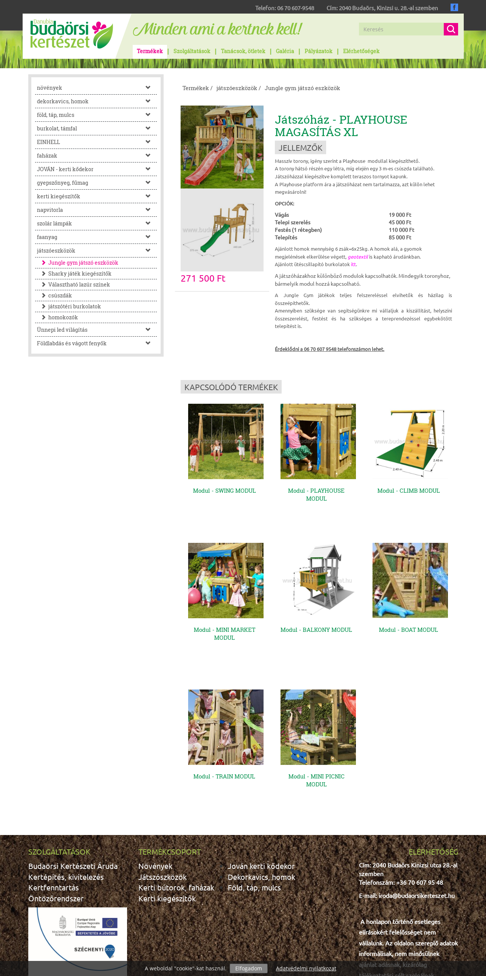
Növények (155, 801)
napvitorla (97, 209)
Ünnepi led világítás (97, 329)
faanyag (97, 237)
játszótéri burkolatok (69, 306)
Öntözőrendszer (56, 833)
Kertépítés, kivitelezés (66, 812)
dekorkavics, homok (97, 101)
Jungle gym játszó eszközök (77, 262)
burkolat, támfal (97, 128)
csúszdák (54, 295)
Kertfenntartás (53, 822)
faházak (97, 155)
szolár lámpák (97, 223)
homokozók (57, 317)
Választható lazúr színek (73, 284)
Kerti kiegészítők (167, 833)
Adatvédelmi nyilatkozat (306, 968)
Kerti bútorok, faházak (176, 822)
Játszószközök (162, 812)
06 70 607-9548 (295, 7)
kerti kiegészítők (97, 196)
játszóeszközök (97, 250)
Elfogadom (248, 968)
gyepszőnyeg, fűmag (97, 182)
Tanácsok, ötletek (243, 51)
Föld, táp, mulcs (254, 822)
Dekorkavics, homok (261, 812)
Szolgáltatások (191, 51)
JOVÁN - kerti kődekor (97, 169)
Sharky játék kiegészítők (74, 273)
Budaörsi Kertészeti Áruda (73, 801)
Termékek (150, 51)
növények (97, 87)
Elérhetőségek (361, 51)
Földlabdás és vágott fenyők (97, 343)
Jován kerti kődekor (261, 801)
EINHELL (97, 142)
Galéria (285, 51)
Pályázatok (319, 51)
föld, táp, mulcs (97, 114)
